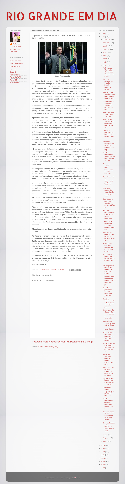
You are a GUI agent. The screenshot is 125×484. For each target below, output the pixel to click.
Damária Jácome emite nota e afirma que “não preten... (109, 303)
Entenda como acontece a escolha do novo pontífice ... (109, 203)
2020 (103, 458)
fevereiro (106, 438)
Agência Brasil (15, 60)
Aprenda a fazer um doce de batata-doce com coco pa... (108, 281)
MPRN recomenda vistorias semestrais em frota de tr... (108, 404)
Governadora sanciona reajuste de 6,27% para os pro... (108, 247)
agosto (105, 52)
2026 (103, 33)
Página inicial (63, 341)
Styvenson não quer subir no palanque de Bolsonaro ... (108, 381)
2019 (103, 461)
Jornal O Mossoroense (15, 73)
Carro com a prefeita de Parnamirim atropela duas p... (109, 225)
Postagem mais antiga (81, 341)
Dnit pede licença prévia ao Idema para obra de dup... (109, 146)
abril (105, 65)
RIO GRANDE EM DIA (61, 16)
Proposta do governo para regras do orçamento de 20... (109, 236)
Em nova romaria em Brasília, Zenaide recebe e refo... (108, 84)
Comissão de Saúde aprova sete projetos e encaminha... (109, 325)
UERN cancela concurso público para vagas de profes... (108, 336)
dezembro (107, 39)
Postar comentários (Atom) (48, 347)
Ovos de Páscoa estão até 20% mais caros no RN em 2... (109, 427)
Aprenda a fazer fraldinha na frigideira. (108, 114)
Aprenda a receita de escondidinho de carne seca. (108, 192)
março (105, 435)
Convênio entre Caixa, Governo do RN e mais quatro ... (108, 416)
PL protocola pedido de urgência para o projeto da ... (109, 258)
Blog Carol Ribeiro (16, 63)
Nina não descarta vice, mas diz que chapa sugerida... (109, 214)
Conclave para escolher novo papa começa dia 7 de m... (109, 95)
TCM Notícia (14, 83)
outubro (106, 46)
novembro (107, 43)
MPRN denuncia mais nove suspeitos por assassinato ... (109, 347)
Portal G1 (13, 80)
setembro (106, 49)
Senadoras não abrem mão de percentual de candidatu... (109, 314)
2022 (103, 452)
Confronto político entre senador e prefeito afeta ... (108, 134)
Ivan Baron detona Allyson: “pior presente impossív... (108, 391)
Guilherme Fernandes (16, 45)
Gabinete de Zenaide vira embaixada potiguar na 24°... (108, 123)
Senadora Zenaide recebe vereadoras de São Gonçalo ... (108, 169)
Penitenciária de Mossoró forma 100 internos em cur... (109, 105)
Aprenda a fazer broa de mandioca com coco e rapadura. (108, 371)
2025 (103, 37)
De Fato (13, 69)
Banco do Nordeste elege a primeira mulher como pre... (108, 359)
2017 (103, 468)
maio (105, 62)
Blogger (77, 478)
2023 (103, 448)
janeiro (105, 441)
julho (105, 56)
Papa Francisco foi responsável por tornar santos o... (108, 181)
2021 (103, 455)
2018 (103, 464)
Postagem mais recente (44, 341)
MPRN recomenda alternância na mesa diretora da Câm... (109, 157)
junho (105, 59)
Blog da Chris (15, 66)
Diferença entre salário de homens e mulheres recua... (108, 270)
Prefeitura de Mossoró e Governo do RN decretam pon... (108, 72)
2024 (103, 445)
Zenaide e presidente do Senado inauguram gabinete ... (109, 292)
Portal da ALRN (15, 77)
